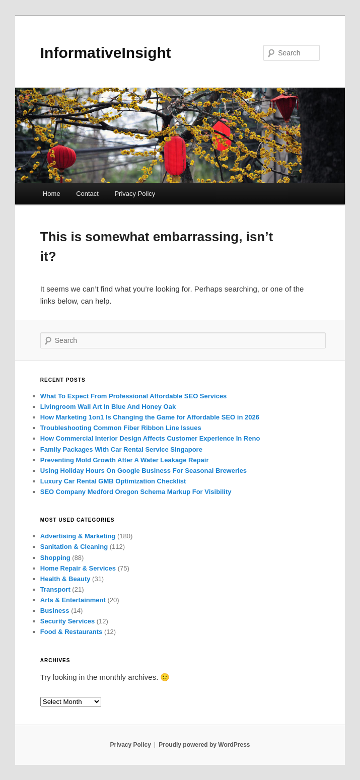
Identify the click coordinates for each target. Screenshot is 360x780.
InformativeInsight (105, 52)
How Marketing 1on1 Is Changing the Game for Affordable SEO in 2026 (149, 417)
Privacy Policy (134, 193)
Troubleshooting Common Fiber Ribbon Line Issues (120, 428)
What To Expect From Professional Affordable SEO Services (133, 396)
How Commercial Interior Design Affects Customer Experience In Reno (150, 438)
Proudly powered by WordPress (204, 744)
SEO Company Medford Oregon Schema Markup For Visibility (136, 491)
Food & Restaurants (71, 631)
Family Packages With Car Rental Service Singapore (121, 449)
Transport (55, 589)
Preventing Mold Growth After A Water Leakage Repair (124, 460)
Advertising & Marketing (78, 536)
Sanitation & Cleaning (74, 546)
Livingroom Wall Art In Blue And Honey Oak (108, 406)
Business (54, 610)
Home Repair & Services (78, 568)
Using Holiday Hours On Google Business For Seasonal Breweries (143, 470)
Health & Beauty (65, 579)
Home (51, 193)
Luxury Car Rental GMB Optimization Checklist (113, 481)
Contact (87, 193)
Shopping (55, 557)
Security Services (67, 621)
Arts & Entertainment (73, 600)
